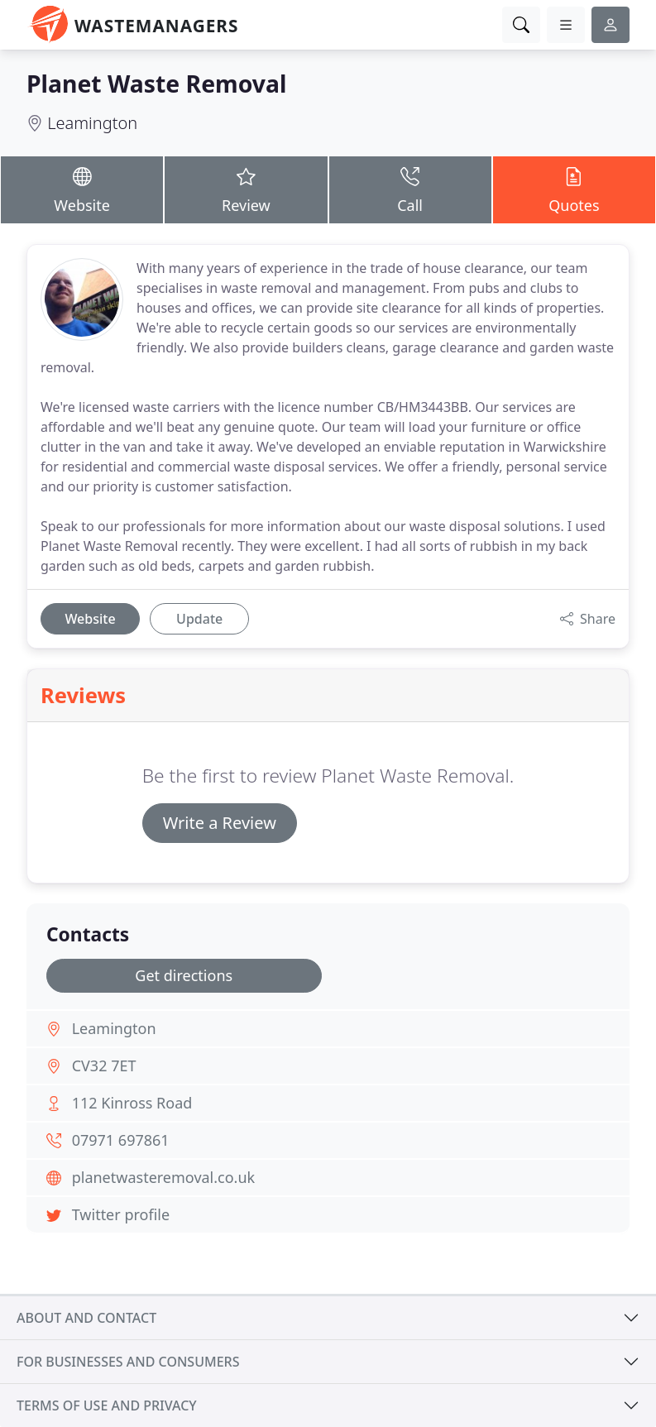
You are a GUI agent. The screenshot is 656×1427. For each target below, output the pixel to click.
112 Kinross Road (132, 1103)
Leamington (92, 123)
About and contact (86, 1318)
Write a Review (219, 823)
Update (199, 619)
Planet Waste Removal (156, 83)
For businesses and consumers (128, 1362)
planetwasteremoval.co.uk (164, 1177)
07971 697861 (121, 1140)
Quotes (574, 189)
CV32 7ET (104, 1065)
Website (82, 189)
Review (246, 189)
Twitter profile (121, 1214)
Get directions (183, 975)
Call (410, 189)
